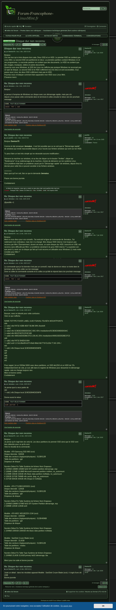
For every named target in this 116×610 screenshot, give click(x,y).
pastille (87, 135)
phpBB (50, 600)
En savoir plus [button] (66, 606)
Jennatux (88, 95)
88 (92, 138)
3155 (93, 97)
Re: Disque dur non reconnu (18, 83)
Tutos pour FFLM (13, 36)
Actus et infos (51, 36)
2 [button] (103, 45)
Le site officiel (32, 36)
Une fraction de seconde (12, 129)
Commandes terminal (72, 36)
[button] (106, 44)
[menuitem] (19, 26)
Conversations (94, 36)
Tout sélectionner (17, 104)
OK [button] (103, 606)
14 (92, 51)
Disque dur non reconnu (30, 41)
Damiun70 (88, 48)
